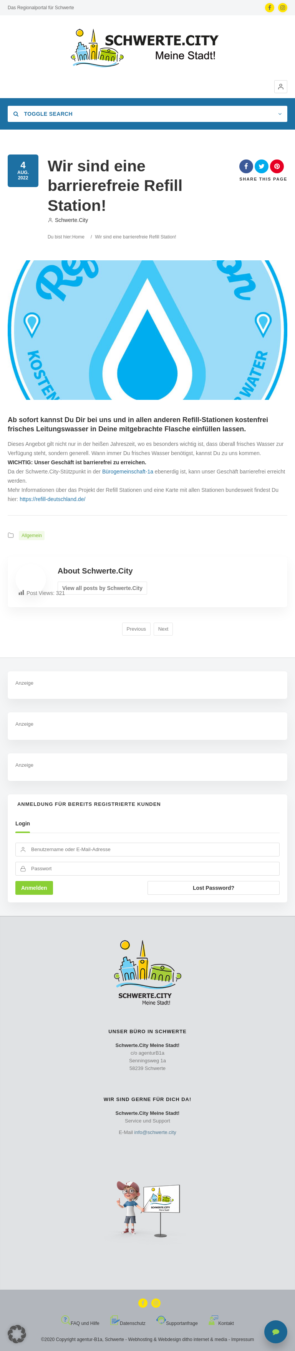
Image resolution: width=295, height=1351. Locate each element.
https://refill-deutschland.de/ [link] (52, 499)
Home (78, 237)
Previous (136, 629)
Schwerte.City (68, 220)
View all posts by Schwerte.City (102, 588)
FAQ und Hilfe (80, 1323)
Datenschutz (128, 1323)
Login (22, 823)
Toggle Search (43, 114)
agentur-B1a (89, 1339)
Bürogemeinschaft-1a (127, 471)
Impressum (242, 1339)
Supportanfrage (177, 1323)
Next (163, 629)
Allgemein (32, 535)
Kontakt (221, 1323)
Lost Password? (213, 888)
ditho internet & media (204, 1339)
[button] (280, 86)
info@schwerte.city (155, 1132)
